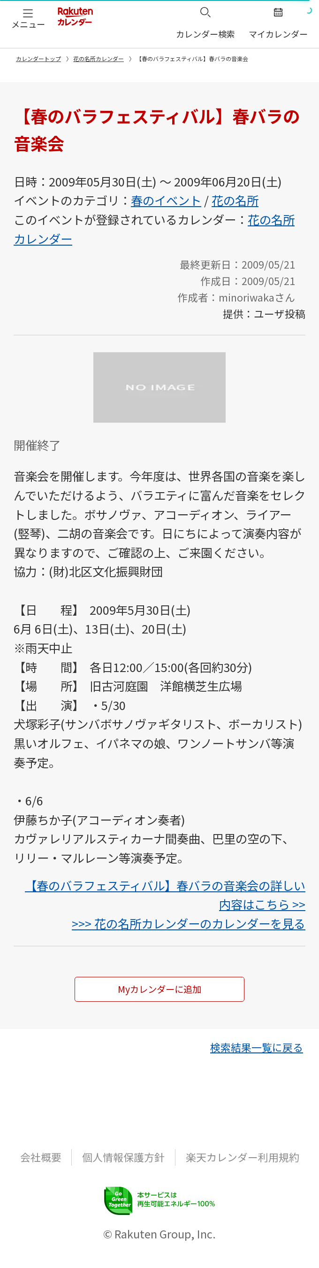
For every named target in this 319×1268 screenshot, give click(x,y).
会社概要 (40, 1169)
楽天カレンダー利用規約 (242, 1169)
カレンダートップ (38, 58)
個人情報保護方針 (123, 1169)
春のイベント (166, 200)
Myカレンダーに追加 (159, 995)
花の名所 (235, 200)
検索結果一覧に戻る (256, 1059)
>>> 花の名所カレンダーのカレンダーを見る (188, 923)
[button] (28, 17)
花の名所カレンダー (98, 58)
